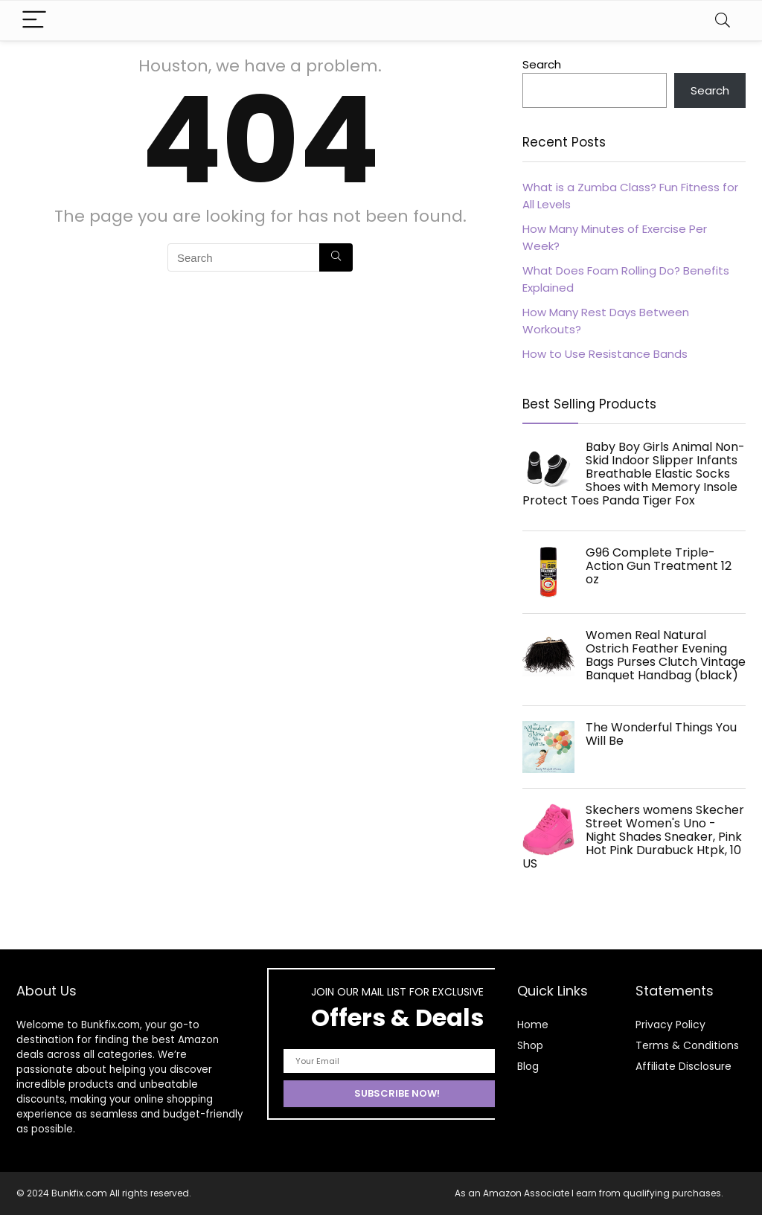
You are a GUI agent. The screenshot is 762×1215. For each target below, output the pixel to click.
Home (532, 1024)
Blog (528, 1066)
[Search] (722, 20)
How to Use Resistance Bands (605, 354)
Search (541, 64)
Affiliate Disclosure (683, 1066)
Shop (530, 1045)
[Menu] (34, 20)
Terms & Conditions (687, 1045)
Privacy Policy (670, 1024)
